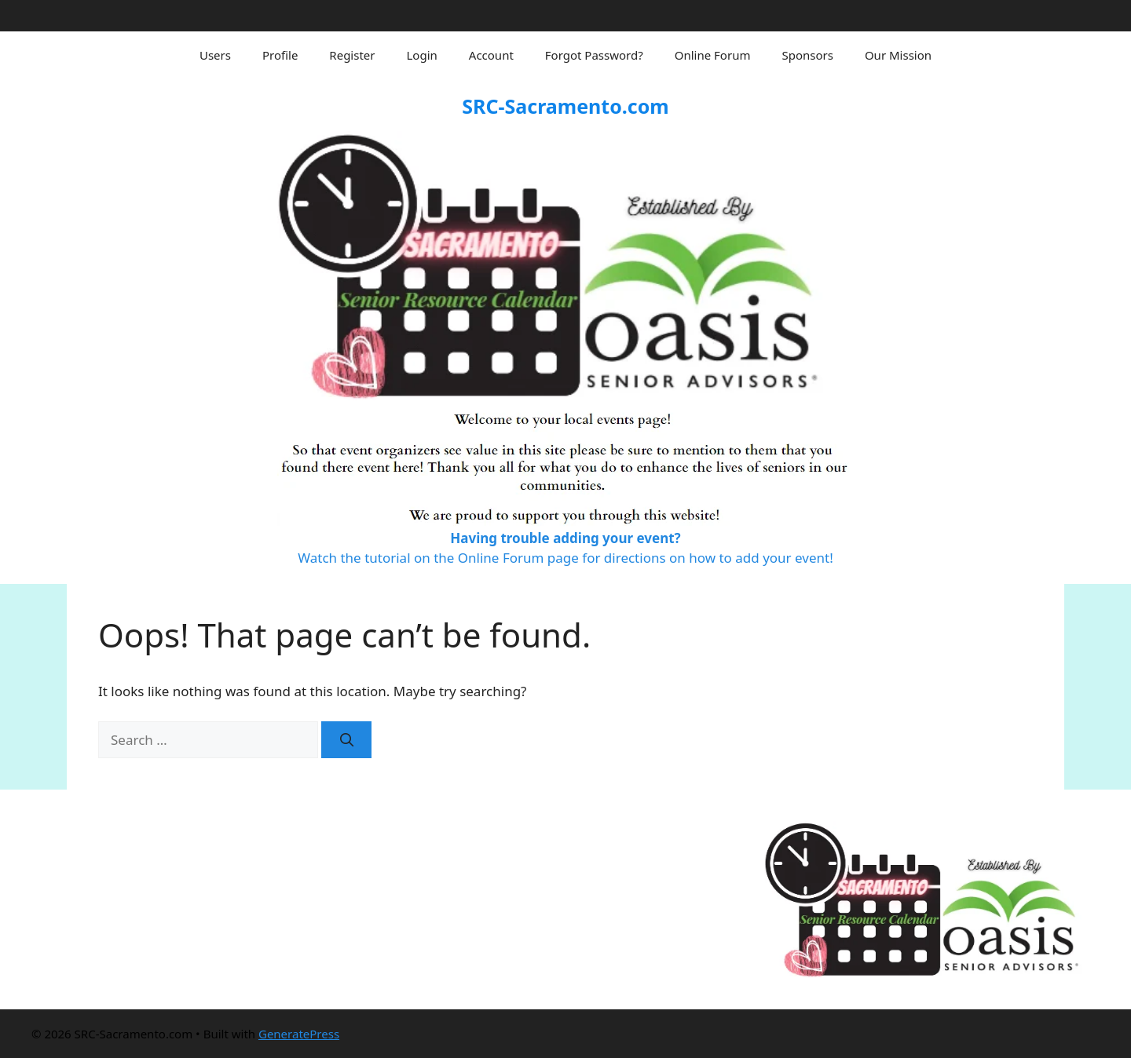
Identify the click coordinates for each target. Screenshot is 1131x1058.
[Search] (346, 740)
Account (491, 55)
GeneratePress (298, 1034)
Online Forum (713, 55)
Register (352, 55)
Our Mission (898, 55)
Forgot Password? (594, 55)
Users (215, 55)
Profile (280, 55)
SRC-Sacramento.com (565, 106)
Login (422, 55)
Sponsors (807, 55)
